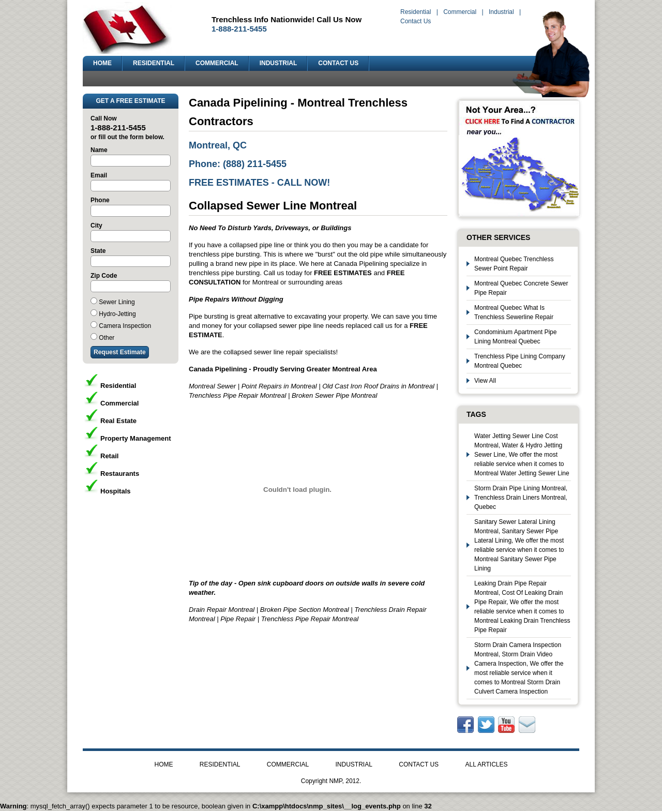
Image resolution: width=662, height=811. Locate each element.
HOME (102, 63)
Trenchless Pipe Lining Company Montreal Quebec (519, 361)
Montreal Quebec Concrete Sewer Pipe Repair (521, 288)
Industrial (501, 12)
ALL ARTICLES (486, 764)
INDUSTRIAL (278, 63)
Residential (415, 12)
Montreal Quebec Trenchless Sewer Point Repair (513, 264)
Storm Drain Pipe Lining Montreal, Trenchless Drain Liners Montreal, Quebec (520, 497)
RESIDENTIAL (153, 63)
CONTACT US (338, 63)
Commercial (459, 12)
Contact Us (415, 21)
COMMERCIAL (216, 63)
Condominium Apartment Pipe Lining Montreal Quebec (515, 336)
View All (485, 380)
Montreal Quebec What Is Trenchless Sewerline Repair (513, 312)
